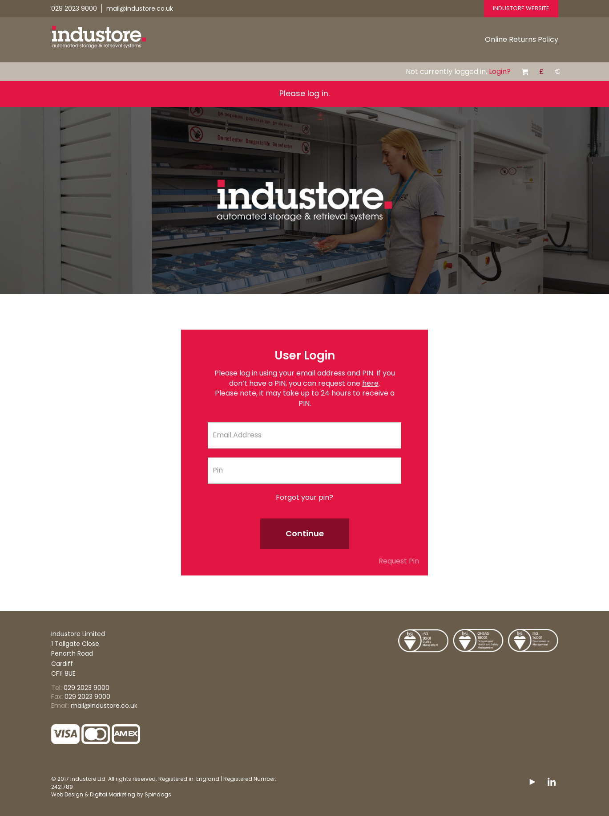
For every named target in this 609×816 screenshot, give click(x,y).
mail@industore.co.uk (139, 8)
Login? (500, 71)
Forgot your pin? (304, 497)
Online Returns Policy (521, 39)
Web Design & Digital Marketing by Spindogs (111, 794)
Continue (305, 533)
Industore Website (521, 8)
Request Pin (399, 561)
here (370, 383)
